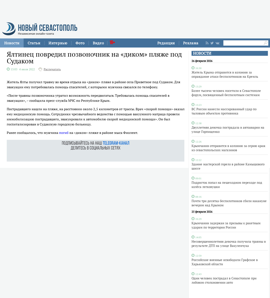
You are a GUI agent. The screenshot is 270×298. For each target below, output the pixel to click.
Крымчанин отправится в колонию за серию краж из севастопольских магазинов (228, 148)
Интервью (58, 43)
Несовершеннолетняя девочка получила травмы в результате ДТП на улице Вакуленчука (229, 243)
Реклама (190, 43)
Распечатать (52, 69)
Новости (11, 43)
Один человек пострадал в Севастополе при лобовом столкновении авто (224, 280)
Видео (98, 43)
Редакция (166, 43)
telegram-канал (116, 143)
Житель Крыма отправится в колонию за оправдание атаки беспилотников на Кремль (225, 74)
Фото (80, 43)
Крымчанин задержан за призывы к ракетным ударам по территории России (226, 225)
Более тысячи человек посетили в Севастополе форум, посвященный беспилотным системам (226, 92)
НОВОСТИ (202, 53)
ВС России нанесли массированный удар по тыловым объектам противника (224, 111)
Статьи (34, 43)
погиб (64, 132)
